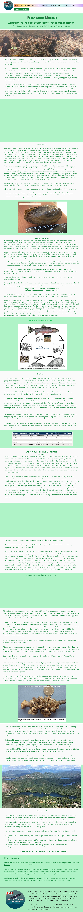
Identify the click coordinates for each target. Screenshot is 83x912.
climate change (67, 158)
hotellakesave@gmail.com (63, 905)
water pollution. (48, 160)
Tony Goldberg (18, 26)
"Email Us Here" (65, 907)
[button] (73, 5)
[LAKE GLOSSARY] (21, 9)
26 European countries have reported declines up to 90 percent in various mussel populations (38, 545)
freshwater (31, 154)
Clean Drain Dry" (25, 836)
